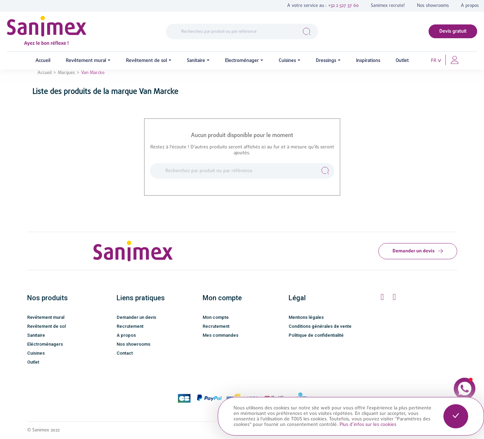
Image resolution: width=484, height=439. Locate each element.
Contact (125, 353)
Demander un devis (417, 251)
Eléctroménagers (45, 344)
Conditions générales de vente (320, 326)
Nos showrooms (433, 5)
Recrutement (130, 326)
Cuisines (36, 353)
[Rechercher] (242, 32)
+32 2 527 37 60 (343, 5)
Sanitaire (36, 335)
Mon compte (216, 317)
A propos (470, 5)
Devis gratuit (452, 31)
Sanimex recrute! (388, 5)
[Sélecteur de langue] (436, 60)
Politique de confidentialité (316, 335)
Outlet (33, 362)
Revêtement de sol (46, 326)
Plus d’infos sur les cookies (368, 424)
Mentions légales (306, 317)
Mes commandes (220, 335)
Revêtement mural (45, 317)
